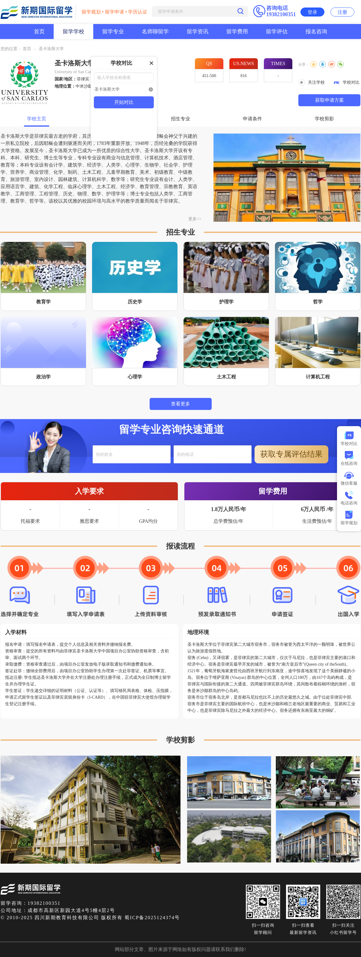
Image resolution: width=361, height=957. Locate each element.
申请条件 (252, 118)
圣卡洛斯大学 (51, 49)
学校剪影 (324, 118)
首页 (39, 32)
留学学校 (73, 32)
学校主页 (36, 118)
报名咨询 (316, 32)
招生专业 (180, 118)
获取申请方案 (329, 100)
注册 (342, 12)
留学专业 (113, 32)
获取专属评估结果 (291, 454)
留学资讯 (197, 32)
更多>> (194, 219)
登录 (312, 12)
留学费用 (237, 32)
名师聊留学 (155, 32)
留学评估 (277, 32)
